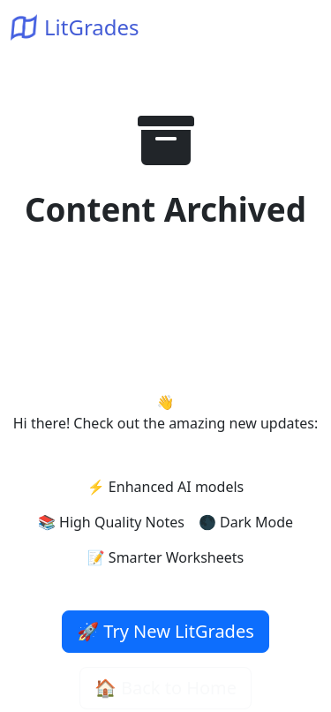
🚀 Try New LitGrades (165, 631)
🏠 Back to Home (165, 688)
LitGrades (75, 27)
